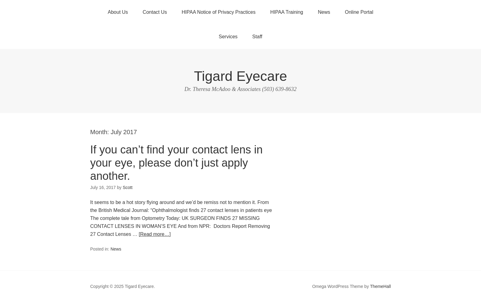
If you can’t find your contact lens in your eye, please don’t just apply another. (176, 162)
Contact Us (155, 12)
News (324, 12)
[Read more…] (155, 234)
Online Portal (359, 12)
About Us (118, 12)
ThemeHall (380, 286)
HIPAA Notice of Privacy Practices (219, 12)
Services (228, 36)
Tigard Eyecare (240, 76)
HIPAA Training (286, 12)
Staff (257, 36)
